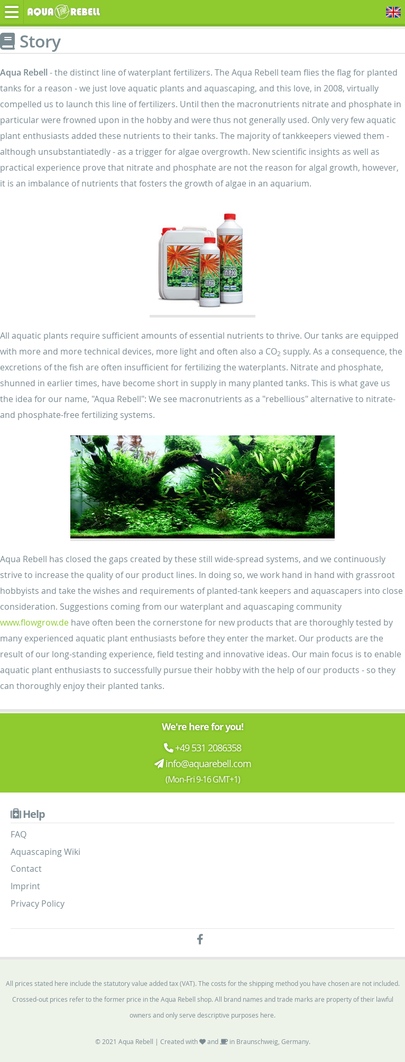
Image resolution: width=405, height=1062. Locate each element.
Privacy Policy (38, 903)
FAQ (18, 834)
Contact (26, 868)
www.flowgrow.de (34, 622)
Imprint (25, 886)
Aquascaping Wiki (45, 852)
